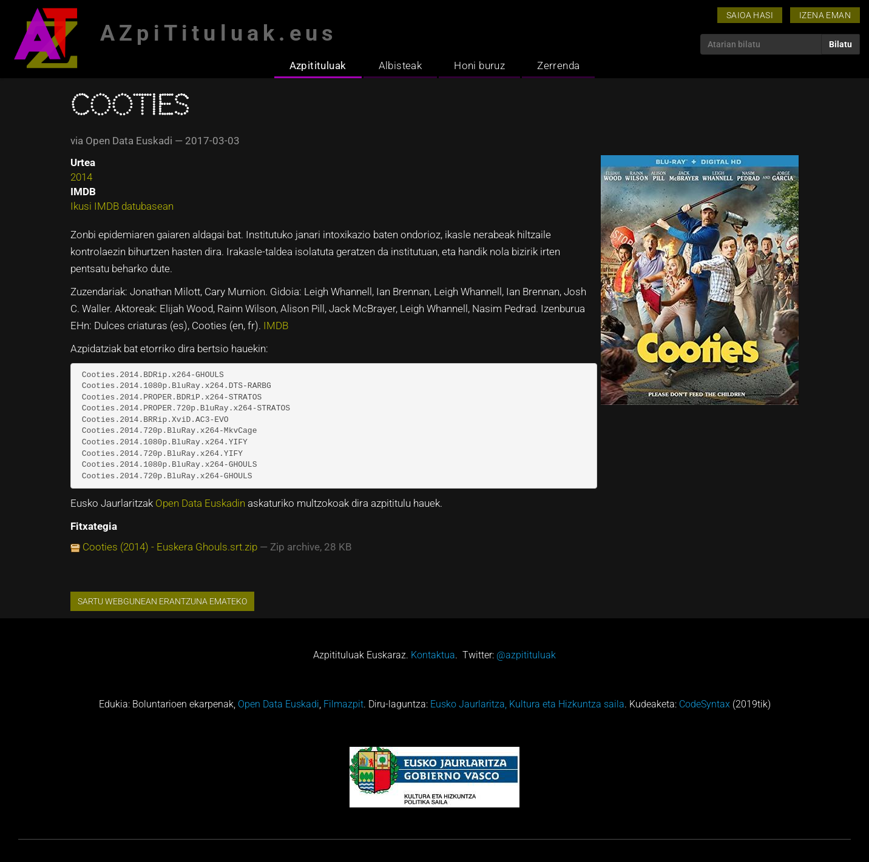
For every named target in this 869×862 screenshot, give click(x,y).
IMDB (275, 325)
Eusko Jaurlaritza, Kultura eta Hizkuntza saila (527, 704)
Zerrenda (558, 65)
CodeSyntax (704, 704)
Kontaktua (433, 655)
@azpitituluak (526, 655)
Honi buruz (479, 65)
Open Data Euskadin (201, 503)
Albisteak (400, 65)
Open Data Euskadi (278, 704)
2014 (81, 177)
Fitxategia (93, 526)
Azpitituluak (318, 65)
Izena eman (825, 15)
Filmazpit (343, 704)
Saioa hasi (749, 15)
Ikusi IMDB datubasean (122, 206)
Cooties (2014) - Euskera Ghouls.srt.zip (170, 547)
